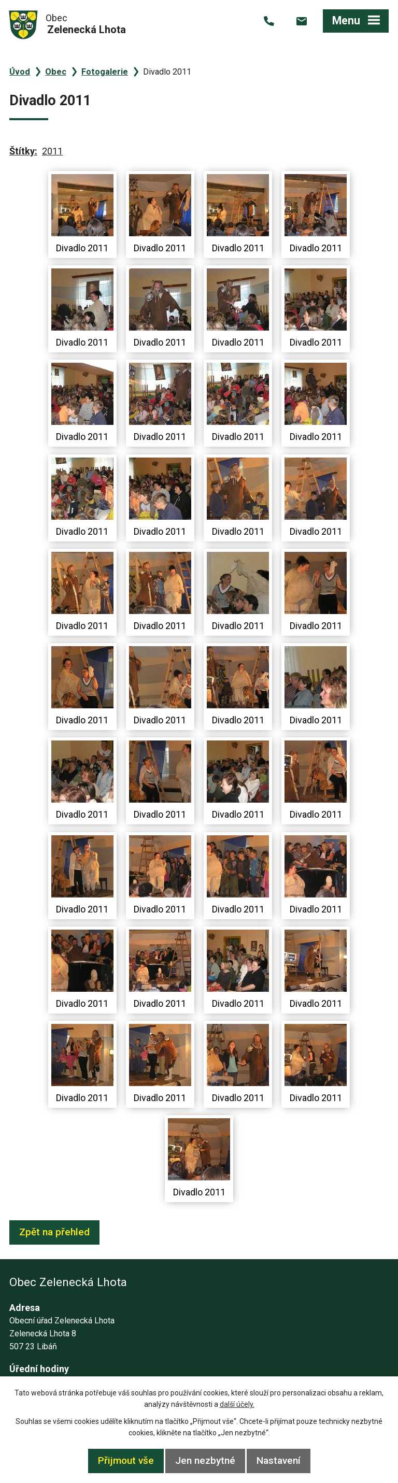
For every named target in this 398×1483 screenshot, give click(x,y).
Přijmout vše (126, 1460)
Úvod (19, 72)
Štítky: (23, 151)
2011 (52, 151)
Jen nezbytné (205, 1460)
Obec (55, 72)
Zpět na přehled (54, 1232)
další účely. (237, 1404)
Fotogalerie (104, 72)
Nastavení (279, 1460)
